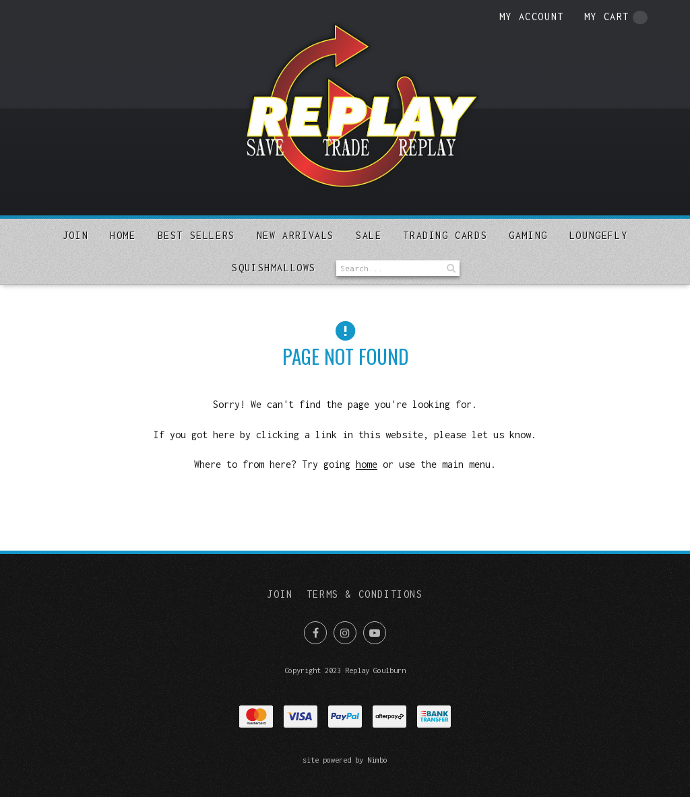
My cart (616, 17)
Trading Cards (445, 235)
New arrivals (295, 235)
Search (449, 268)
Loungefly (598, 235)
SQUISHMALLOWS (274, 267)
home (366, 464)
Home (122, 235)
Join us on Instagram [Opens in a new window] (345, 632)
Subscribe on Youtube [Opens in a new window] (374, 632)
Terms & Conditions (365, 594)
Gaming (528, 235)
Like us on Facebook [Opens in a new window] (315, 632)
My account (531, 16)
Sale (368, 235)
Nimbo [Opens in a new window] (377, 759)
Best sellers (196, 235)
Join (75, 235)
